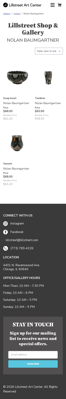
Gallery (6, 13)
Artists (17, 13)
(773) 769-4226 (18, 248)
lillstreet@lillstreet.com (22, 240)
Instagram (13, 223)
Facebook (13, 232)
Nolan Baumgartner (16, 103)
